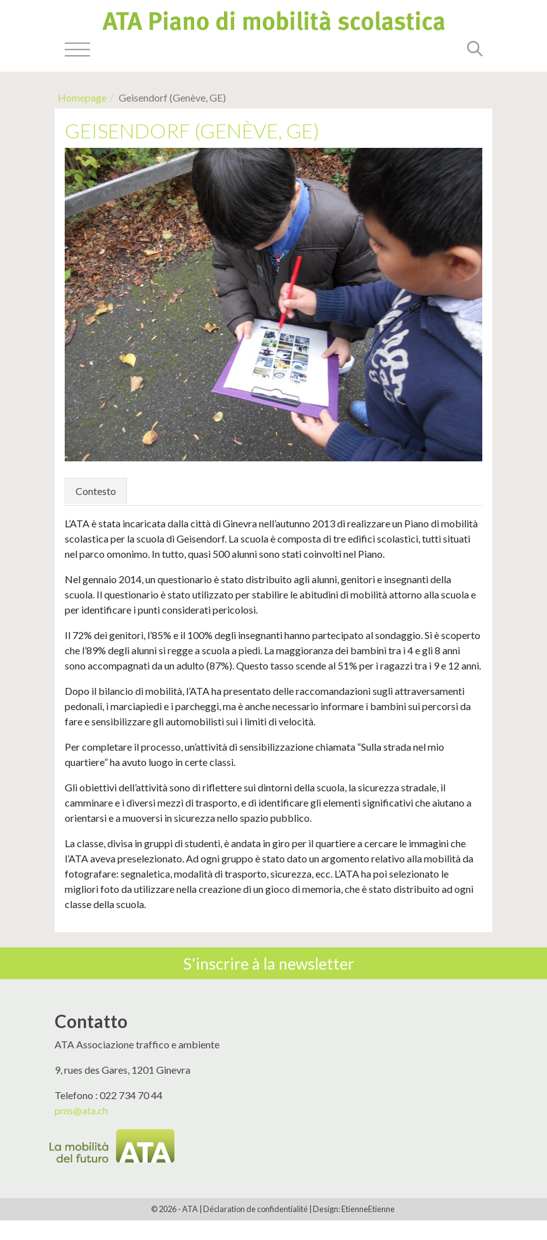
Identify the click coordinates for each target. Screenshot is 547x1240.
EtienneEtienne (368, 1209)
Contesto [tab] (96, 491)
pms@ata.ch (81, 1110)
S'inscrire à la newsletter (268, 963)
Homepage (82, 97)
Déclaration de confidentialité (255, 1209)
